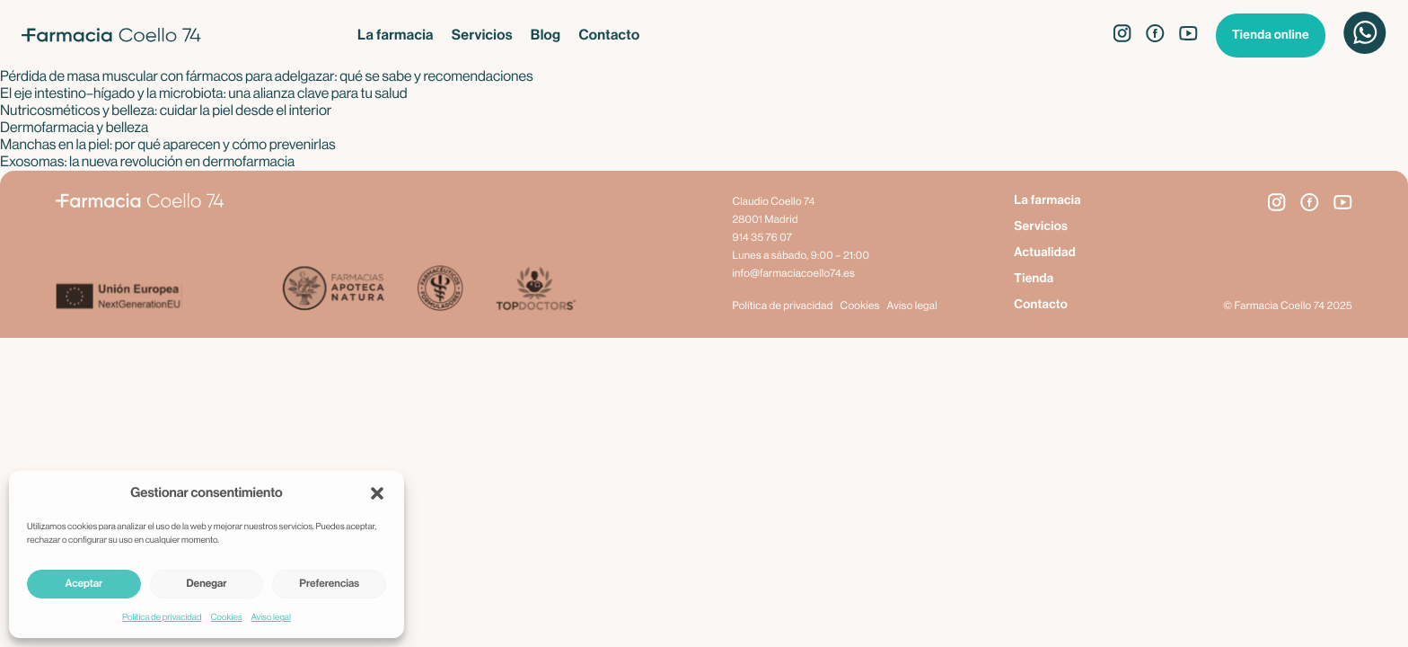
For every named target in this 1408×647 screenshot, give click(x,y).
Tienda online (1270, 35)
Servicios (482, 35)
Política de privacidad (161, 617)
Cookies (226, 617)
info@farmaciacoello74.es (793, 274)
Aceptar (83, 584)
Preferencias (329, 584)
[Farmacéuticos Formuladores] (439, 289)
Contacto (608, 35)
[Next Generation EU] (168, 298)
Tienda (1033, 278)
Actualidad (1045, 252)
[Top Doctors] (534, 289)
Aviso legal (271, 617)
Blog (546, 35)
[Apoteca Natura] (333, 289)
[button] (377, 493)
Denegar (207, 584)
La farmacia (395, 35)
